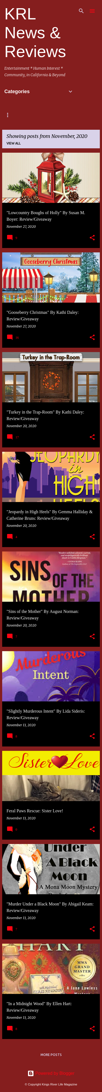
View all (14, 143)
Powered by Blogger (51, 1073)
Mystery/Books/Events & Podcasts (37, 115)
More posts (51, 1054)
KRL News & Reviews (35, 33)
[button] (92, 237)
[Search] (81, 10)
